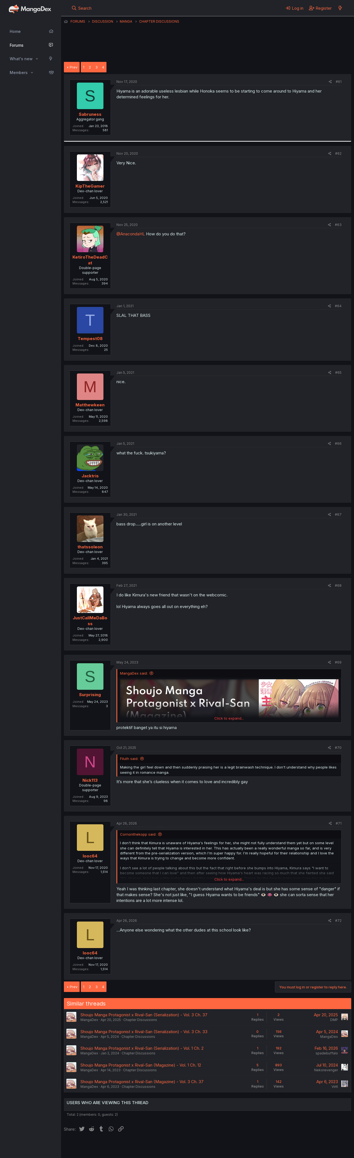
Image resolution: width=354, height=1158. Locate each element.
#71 (339, 823)
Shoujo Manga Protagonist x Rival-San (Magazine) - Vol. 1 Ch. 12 (140, 1065)
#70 (338, 748)
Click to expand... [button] (229, 718)
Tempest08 (90, 338)
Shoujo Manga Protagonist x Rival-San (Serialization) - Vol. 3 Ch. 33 (143, 1031)
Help (222, 1146)
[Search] (81, 8)
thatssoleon (90, 546)
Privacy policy (199, 1146)
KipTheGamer (90, 186)
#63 (338, 225)
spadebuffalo (327, 1053)
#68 (338, 585)
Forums (17, 45)
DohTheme (298, 1150)
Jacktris (90, 475)
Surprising (90, 694)
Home (15, 31)
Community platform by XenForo (305, 1146)
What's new (21, 58)
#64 (338, 306)
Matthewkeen (90, 404)
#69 (338, 662)
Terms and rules (166, 1146)
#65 (338, 372)
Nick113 (90, 780)
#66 (338, 443)
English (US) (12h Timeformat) (92, 1146)
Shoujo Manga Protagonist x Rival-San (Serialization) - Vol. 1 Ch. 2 (142, 1048)
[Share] (330, 82)
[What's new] (340, 8)
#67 (338, 514)
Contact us (136, 1146)
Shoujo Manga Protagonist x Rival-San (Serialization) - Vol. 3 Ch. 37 (143, 1014)
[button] (37, 59)
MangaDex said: (134, 673)
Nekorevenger (326, 1070)
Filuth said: (129, 758)
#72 (338, 920)
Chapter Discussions (140, 1020)
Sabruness (90, 114)
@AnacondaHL (130, 233)
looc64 (90, 856)
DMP (334, 1020)
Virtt (335, 1087)
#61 (339, 82)
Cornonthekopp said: (138, 834)
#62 (338, 153)
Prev (73, 67)
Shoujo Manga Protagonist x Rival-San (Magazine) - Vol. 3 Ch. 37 (142, 1081)
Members (19, 72)
